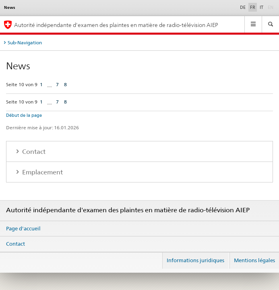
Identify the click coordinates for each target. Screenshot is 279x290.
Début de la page (24, 115)
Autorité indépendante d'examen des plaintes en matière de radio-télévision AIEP (116, 24)
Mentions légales (254, 260)
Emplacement (42, 172)
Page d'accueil (23, 228)
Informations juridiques (195, 260)
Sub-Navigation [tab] (25, 42)
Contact (33, 151)
